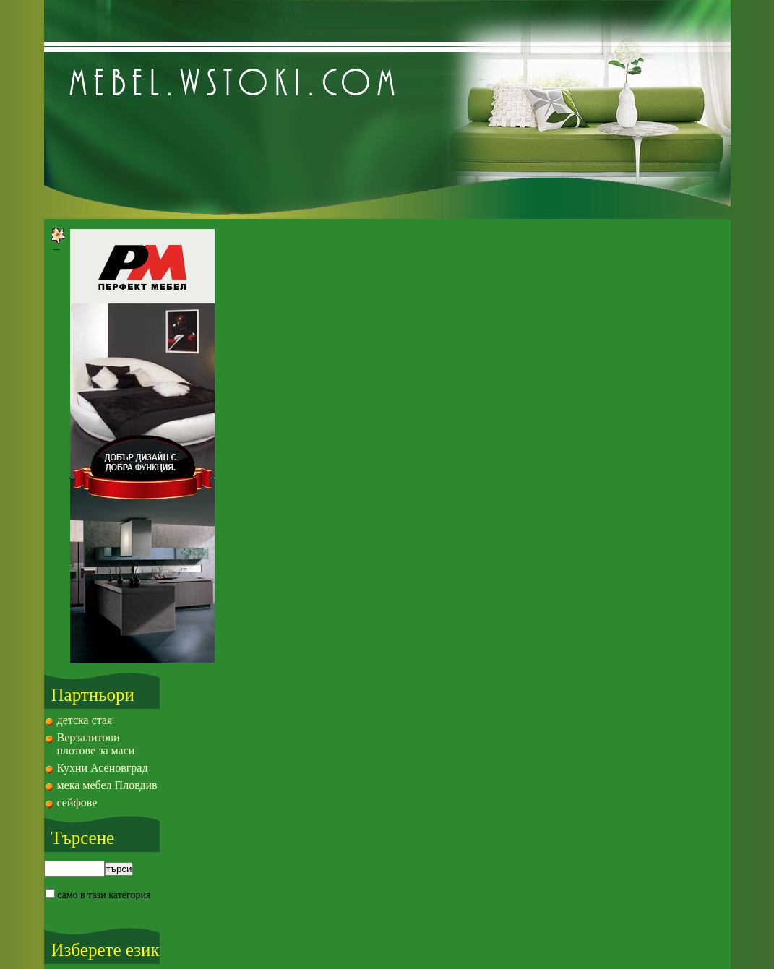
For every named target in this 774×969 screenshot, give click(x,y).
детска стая (85, 720)
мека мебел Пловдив (107, 785)
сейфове (77, 802)
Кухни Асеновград (102, 768)
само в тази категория (102, 895)
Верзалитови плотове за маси (96, 744)
